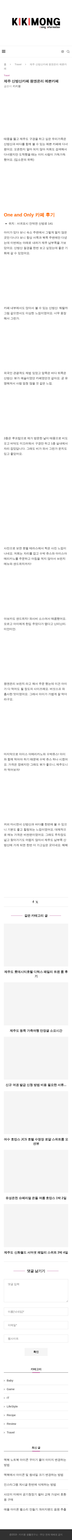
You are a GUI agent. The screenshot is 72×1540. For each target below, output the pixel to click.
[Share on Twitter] (37, 902)
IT (8, 1397)
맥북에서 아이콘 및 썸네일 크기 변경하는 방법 (33, 1474)
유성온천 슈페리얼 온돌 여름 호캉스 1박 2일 (36, 1198)
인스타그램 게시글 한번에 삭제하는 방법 (30, 1484)
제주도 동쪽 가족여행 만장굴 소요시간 (36, 1030)
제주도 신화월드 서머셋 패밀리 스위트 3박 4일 (36, 1252)
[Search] (68, 51)
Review (11, 1423)
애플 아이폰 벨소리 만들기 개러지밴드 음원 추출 (35, 1509)
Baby (10, 1380)
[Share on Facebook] (33, 901)
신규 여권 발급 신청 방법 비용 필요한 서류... (36, 1085)
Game (11, 1389)
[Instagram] (62, 51)
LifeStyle (12, 1406)
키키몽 (17, 86)
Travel (18, 64)
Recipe (11, 1415)
